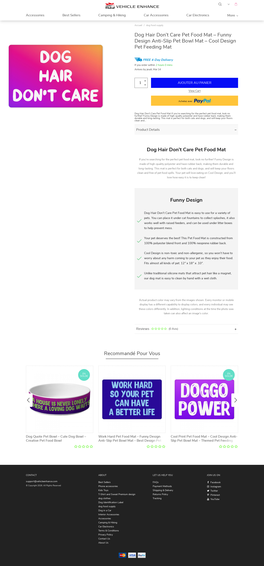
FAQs (156, 482)
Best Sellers (71, 15)
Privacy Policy (105, 535)
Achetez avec (194, 100)
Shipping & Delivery (163, 490)
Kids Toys (103, 490)
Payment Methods (162, 486)
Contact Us (104, 539)
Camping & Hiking (112, 15)
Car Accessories (156, 15)
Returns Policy (160, 494)
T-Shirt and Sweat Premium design (116, 494)
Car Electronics (197, 15)
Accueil (138, 25)
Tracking (157, 498)
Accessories (35, 15)
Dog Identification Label (110, 502)
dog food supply (154, 25)
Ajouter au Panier (194, 83)
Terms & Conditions (108, 531)
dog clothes (104, 498)
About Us (103, 543)
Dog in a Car (104, 510)
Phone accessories (108, 486)
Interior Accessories (108, 514)
